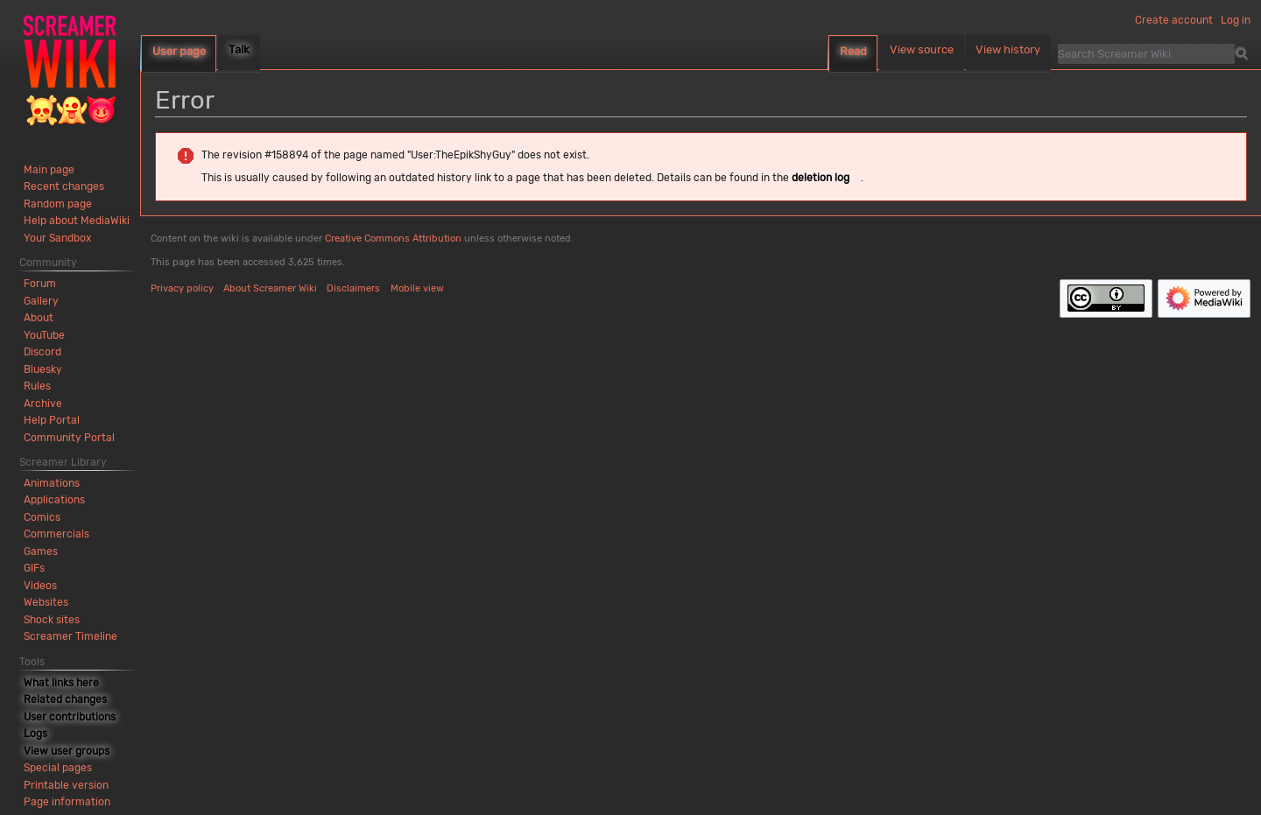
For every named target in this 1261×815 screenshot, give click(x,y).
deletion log (820, 178)
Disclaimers (353, 288)
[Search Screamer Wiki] (1146, 53)
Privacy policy (182, 288)
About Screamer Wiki (270, 288)
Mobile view (417, 288)
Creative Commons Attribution (393, 238)
